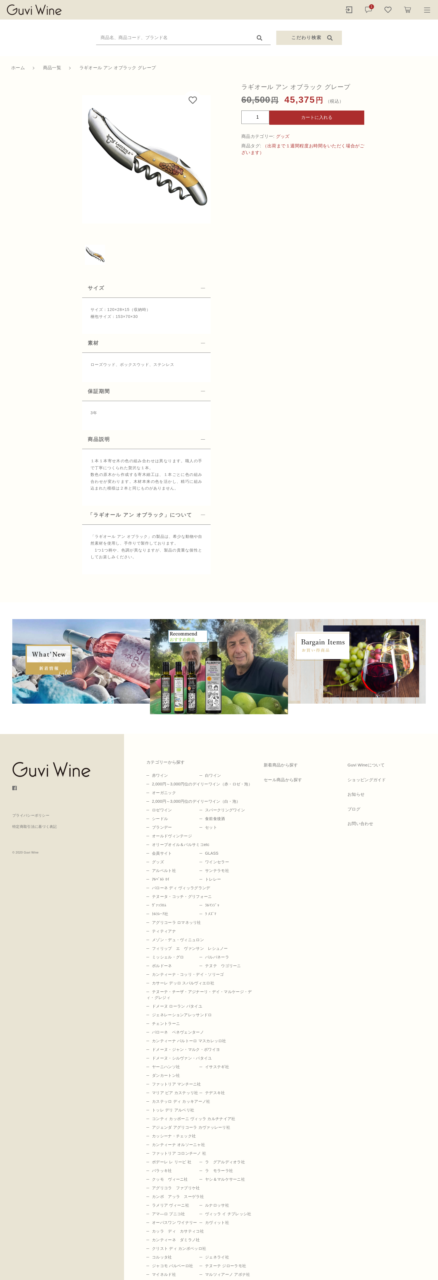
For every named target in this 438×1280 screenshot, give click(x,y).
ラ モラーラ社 (219, 1170)
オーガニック (164, 792)
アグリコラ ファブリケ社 (176, 1188)
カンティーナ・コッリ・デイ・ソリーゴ (188, 974)
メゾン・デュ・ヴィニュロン (178, 940)
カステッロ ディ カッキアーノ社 (181, 1101)
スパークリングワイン (225, 810)
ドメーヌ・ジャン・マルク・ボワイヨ (186, 1049)
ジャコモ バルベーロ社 (172, 1266)
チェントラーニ (166, 1023)
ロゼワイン (162, 810)
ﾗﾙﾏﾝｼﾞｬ (212, 905)
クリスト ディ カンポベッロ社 (179, 1248)
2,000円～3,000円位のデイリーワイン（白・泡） (196, 801)
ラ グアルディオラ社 (225, 1162)
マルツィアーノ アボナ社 (227, 1274)
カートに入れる (316, 117)
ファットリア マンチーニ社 (176, 1084)
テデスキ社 (215, 1092)
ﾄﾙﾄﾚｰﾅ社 (160, 914)
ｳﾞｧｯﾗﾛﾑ (159, 905)
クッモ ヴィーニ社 (170, 1179)
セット (211, 827)
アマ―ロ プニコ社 (168, 1214)
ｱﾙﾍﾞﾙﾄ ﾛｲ (160, 879)
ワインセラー (217, 862)
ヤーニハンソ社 (166, 1067)
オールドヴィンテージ (172, 836)
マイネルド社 (164, 1274)
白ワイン (213, 775)
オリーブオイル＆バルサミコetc (180, 844)
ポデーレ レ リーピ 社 (171, 1162)
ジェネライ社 (217, 1257)
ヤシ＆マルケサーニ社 (225, 1179)
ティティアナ (164, 931)
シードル (160, 818)
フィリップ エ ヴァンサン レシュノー (190, 948)
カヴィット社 (217, 1222)
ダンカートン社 (166, 1075)
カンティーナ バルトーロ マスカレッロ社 (189, 1041)
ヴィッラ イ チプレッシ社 (228, 1214)
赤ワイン (160, 775)
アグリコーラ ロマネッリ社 (176, 922)
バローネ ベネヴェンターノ (178, 1032)
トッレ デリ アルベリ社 (173, 1110)
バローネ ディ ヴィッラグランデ (181, 888)
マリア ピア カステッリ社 (175, 1092)
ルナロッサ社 (217, 1205)
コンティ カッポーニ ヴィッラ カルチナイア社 (193, 1118)
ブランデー (162, 827)
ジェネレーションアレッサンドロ (182, 1015)
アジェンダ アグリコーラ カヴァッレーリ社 (191, 1127)
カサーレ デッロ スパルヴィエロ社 (183, 983)
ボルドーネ (162, 965)
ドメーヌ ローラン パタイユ (177, 1006)
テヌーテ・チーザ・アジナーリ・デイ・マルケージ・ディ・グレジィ (199, 994)
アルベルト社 (164, 870)
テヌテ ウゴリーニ (223, 965)
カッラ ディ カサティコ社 (178, 1231)
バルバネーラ (217, 957)
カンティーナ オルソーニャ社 (178, 1144)
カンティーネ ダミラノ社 (176, 1240)
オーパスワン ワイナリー (174, 1222)
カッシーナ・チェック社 (174, 1136)
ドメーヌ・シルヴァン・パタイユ (182, 1058)
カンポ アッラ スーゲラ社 (178, 1196)
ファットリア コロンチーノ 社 (179, 1153)
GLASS (211, 853)
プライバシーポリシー (30, 815)
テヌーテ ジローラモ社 (225, 1266)
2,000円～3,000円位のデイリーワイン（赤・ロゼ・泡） (202, 784)
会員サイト (162, 853)
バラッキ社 (162, 1170)
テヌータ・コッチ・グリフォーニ (182, 896)
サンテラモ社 (217, 870)
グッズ (283, 136)
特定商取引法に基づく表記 (34, 826)
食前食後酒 (215, 818)
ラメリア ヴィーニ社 (170, 1205)
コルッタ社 (162, 1257)
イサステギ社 (217, 1067)
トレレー (213, 879)
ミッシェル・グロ (168, 957)
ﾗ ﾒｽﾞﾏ (210, 914)
